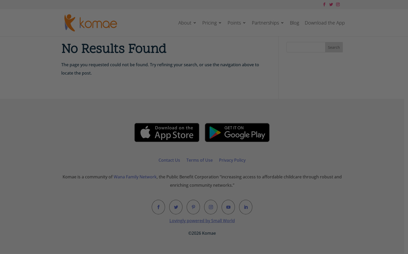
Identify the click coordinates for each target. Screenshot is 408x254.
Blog (294, 23)
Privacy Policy (234, 160)
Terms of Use (201, 160)
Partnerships (265, 23)
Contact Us (171, 160)
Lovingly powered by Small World (204, 221)
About (184, 23)
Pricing (209, 23)
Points (234, 23)
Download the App (325, 23)
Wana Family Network (137, 177)
